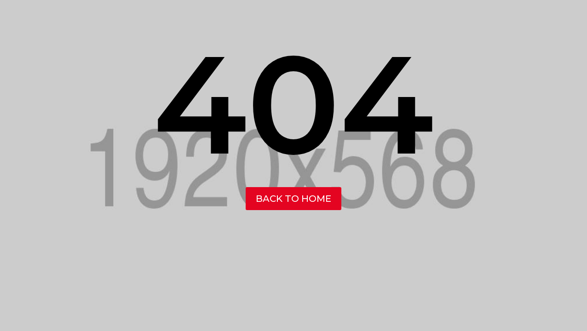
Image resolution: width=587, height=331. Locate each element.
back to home (293, 198)
